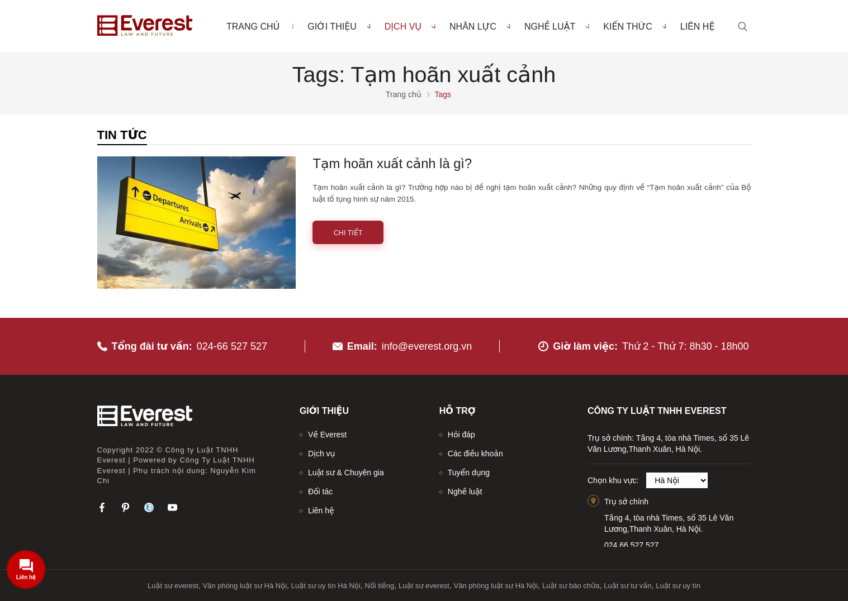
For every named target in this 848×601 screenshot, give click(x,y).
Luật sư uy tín (678, 585)
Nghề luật (556, 26)
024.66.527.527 (631, 545)
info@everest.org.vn (427, 346)
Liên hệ (697, 26)
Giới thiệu (339, 26)
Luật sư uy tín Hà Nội (326, 585)
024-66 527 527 (232, 346)
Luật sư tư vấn (627, 585)
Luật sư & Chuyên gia (346, 472)
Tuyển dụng (469, 472)
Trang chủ (252, 26)
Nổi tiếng (380, 585)
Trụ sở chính (626, 501)
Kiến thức (634, 26)
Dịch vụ (410, 26)
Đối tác (320, 491)
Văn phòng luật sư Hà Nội (244, 585)
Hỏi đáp (461, 434)
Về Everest (327, 434)
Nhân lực (479, 26)
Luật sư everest (173, 585)
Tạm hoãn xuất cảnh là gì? (392, 163)
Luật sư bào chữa (571, 585)
